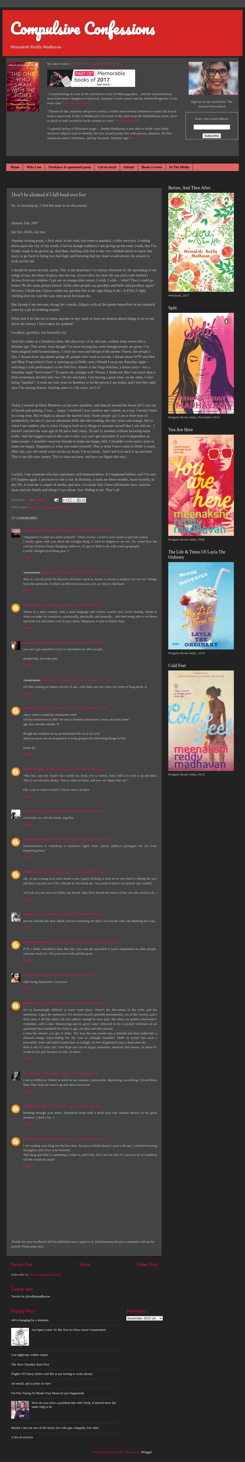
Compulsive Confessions (82, 28)
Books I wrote (152, 167)
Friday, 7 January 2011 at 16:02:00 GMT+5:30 (70, 1106)
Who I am (33, 167)
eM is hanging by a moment (30, 1320)
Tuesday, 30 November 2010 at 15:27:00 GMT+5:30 (72, 708)
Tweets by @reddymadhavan (30, 1296)
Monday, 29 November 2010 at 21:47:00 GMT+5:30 (70, 642)
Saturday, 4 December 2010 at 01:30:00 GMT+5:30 (83, 942)
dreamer (29, 708)
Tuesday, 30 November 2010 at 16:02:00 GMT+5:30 (68, 769)
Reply (27, 557)
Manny (28, 642)
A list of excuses (22, 1437)
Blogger (146, 1452)
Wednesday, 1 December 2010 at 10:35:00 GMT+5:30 (75, 839)
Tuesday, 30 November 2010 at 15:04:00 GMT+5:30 (77, 680)
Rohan (28, 1003)
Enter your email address (211, 119)
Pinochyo (29, 872)
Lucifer (28, 914)
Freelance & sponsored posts (70, 167)
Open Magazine (129, 121)
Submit (128, 167)
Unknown (30, 839)
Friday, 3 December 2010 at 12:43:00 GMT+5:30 (71, 872)
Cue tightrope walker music (29, 1355)
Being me (33, 507)
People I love (65, 507)
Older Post (147, 1264)
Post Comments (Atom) (45, 1274)
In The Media (179, 167)
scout (27, 811)
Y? (25, 1073)
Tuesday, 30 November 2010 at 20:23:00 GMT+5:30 (67, 811)
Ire (25, 975)
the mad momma (35, 942)
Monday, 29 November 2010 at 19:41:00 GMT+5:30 (66, 605)
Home (15, 167)
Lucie (27, 769)
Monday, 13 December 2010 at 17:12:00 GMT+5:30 (64, 1073)
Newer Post (22, 1264)
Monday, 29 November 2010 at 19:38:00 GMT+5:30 (77, 572)
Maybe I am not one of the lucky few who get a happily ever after (55, 1428)
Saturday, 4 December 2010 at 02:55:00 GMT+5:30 (68, 1003)
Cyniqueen (31, 530)
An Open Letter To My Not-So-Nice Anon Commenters (68, 1330)
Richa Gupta (32, 1139)
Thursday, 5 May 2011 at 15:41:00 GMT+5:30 (74, 1139)
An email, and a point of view (31, 1383)
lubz (26, 605)
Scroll (137, 138)
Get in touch (107, 167)
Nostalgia (48, 507)
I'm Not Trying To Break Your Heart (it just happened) (47, 1393)
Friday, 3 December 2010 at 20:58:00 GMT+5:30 (68, 914)
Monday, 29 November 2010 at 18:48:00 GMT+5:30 (75, 530)
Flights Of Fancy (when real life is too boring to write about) (51, 1374)
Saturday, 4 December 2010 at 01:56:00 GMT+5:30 (63, 975)
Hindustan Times (77, 103)
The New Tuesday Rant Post (30, 1364)
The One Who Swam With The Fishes (96, 64)
